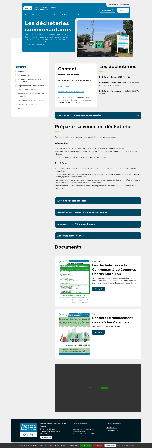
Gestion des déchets (50, 15)
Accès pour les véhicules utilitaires (30, 100)
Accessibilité (124, 4)
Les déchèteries (23, 75)
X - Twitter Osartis (112, 430)
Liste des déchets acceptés (27, 90)
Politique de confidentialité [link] (125, 445)
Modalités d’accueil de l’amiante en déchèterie (30, 95)
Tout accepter (86, 445)
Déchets (63, 261)
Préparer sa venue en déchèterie (30, 86)
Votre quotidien (37, 15)
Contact (20, 71)
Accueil (27, 15)
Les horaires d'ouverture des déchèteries (29, 80)
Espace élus (111, 427)
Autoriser (104, 388)
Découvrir (98, 289)
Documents (21, 108)
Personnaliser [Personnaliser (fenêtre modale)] (110, 445)
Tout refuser (98, 445)
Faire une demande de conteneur (71, 92)
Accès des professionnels (27, 104)
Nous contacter (113, 4)
